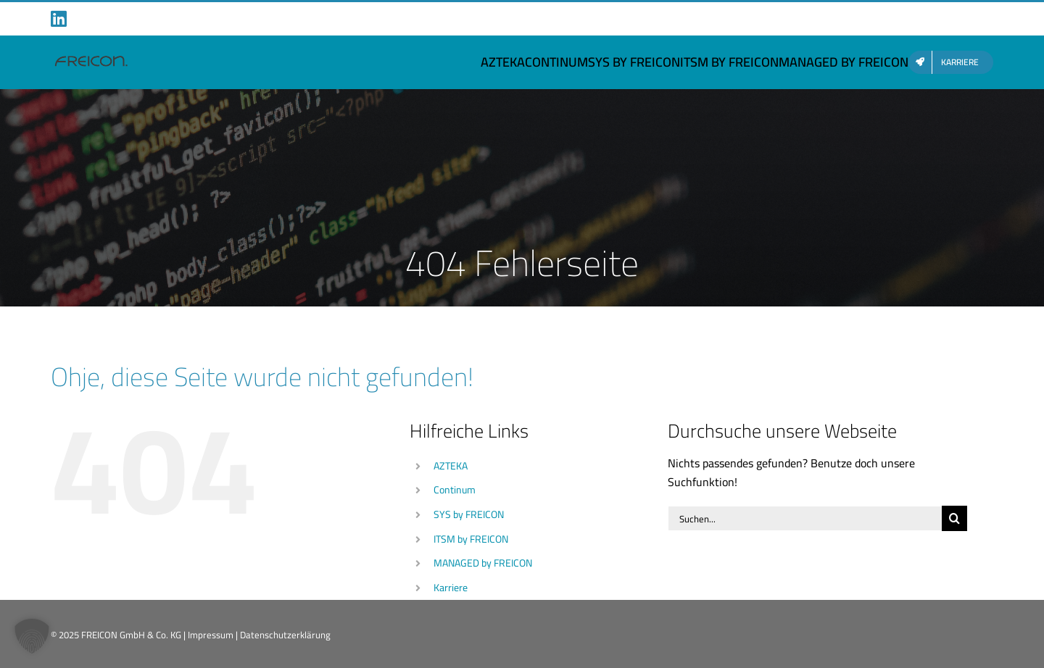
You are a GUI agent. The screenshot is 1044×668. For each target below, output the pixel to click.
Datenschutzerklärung (285, 634)
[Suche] (954, 518)
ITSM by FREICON (471, 539)
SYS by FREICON (469, 514)
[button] (32, 636)
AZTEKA (451, 465)
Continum (455, 489)
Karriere (451, 587)
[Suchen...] (805, 518)
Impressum (210, 634)
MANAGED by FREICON (483, 563)
